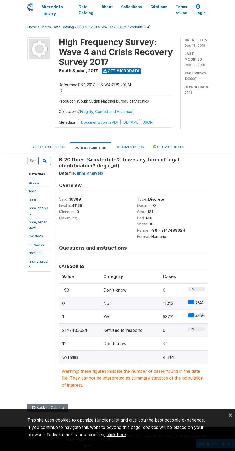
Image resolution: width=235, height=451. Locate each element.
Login (201, 10)
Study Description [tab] (49, 147)
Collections (131, 7)
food (32, 191)
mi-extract (37, 244)
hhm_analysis (90, 173)
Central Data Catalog (57, 27)
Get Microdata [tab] (168, 147)
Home (32, 27)
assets (34, 182)
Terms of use (181, 10)
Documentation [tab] (130, 147)
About (107, 7)
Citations (158, 7)
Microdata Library (52, 10)
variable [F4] (140, 27)
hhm (32, 199)
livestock (36, 236)
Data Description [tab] (90, 148)
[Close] (230, 415)
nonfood (36, 253)
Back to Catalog (48, 407)
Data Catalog (86, 10)
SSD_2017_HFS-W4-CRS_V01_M (102, 27)
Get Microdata (121, 71)
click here (116, 434)
